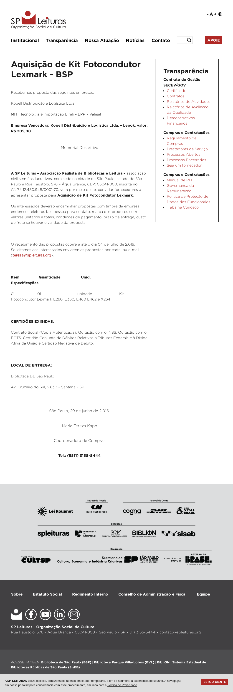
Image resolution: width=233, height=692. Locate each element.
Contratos (175, 96)
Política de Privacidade (122, 685)
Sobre (17, 594)
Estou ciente (214, 681)
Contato (161, 40)
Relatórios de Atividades (188, 101)
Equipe (203, 594)
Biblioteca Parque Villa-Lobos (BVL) (124, 662)
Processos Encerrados (186, 160)
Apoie (214, 40)
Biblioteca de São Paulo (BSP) (66, 662)
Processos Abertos (183, 154)
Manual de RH (179, 180)
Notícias (135, 40)
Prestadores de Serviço (187, 149)
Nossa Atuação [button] (102, 40)
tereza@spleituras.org (32, 255)
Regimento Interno (90, 594)
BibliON (163, 662)
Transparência (62, 40)
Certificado (176, 91)
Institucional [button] (25, 40)
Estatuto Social (47, 594)
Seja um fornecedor (184, 165)
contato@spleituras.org (180, 632)
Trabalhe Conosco (183, 207)
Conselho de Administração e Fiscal (152, 594)
